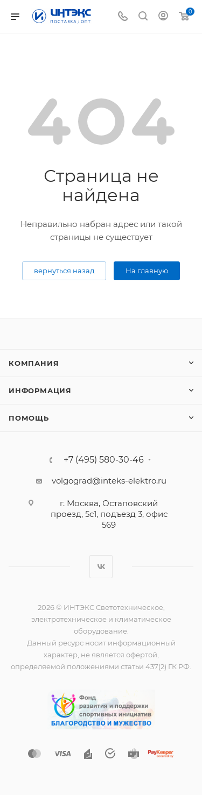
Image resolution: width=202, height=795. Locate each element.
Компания (34, 363)
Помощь (29, 418)
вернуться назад (64, 270)
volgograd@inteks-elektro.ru (109, 480)
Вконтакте (101, 566)
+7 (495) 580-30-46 (104, 460)
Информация (40, 390)
